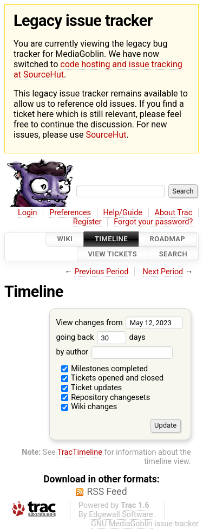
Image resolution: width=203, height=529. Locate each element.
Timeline (111, 239)
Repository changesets (105, 397)
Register (87, 222)
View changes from (119, 322)
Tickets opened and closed (112, 378)
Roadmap (168, 239)
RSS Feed (107, 491)
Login (27, 212)
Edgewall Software (121, 514)
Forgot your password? (153, 222)
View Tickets (112, 254)
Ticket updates (91, 387)
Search (173, 254)
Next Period (163, 271)
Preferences (70, 212)
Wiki (65, 239)
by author (114, 352)
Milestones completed (104, 368)
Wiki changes (89, 406)
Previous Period (101, 271)
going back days (100, 337)
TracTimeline (79, 452)
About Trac (174, 212)
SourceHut (106, 135)
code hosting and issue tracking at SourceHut (98, 69)
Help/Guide (122, 212)
